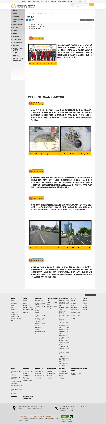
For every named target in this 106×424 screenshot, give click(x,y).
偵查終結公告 (74, 305)
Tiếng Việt (53, 1)
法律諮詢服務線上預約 (40, 307)
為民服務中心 (14, 314)
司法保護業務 (16, 36)
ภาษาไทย (47, 1)
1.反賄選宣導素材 (39, 371)
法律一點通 (37, 329)
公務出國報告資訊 (63, 322)
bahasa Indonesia (62, 1)
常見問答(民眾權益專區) (40, 332)
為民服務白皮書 (39, 300)
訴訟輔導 (77, 7)
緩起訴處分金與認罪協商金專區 (18, 49)
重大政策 (15, 53)
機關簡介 (15, 10)
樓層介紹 (25, 303)
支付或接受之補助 (63, 340)
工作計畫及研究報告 (64, 329)
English (41, 1)
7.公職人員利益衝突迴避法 (16, 390)
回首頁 (29, 1)
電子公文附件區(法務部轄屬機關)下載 (18, 59)
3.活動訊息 (49, 375)
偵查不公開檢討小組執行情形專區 (64, 364)
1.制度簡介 (49, 371)
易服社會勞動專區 (17, 42)
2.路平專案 (50, 13)
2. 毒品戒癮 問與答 (63, 373)
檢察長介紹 (14, 303)
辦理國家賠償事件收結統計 (64, 319)
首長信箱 (35, 1)
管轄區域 (13, 307)
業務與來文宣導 (75, 309)
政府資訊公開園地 (17, 24)
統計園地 (15, 30)
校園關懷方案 (26, 375)
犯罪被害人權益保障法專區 (18, 20)
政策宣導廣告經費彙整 (64, 353)
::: (10, 0)
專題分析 (85, 307)
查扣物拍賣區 (74, 307)
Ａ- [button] (85, 1)
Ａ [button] (88, 1)
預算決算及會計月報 (64, 338)
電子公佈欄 (15, 27)
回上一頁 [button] (84, 20)
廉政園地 (15, 33)
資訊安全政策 (33, 416)
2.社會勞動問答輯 (51, 373)
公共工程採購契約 (63, 325)
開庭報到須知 (38, 313)
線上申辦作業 (41, 416)
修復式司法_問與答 (27, 380)
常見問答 (70, 1)
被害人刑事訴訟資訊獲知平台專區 (52, 307)
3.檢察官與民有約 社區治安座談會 (16, 378)
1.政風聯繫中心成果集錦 (41, 13)
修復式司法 (25, 373)
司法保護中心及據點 (28, 371)
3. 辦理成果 (62, 375)
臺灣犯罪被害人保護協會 (16, 319)
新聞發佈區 (73, 303)
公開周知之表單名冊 (64, 327)
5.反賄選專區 (14, 383)
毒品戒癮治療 (16, 45)
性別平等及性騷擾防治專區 (64, 343)
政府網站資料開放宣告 (24, 416)
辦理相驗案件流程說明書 (40, 315)
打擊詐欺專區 (62, 356)
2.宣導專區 (13, 375)
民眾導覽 (15, 13)
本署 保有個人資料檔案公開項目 (64, 312)
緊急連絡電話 (77, 1)
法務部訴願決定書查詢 (64, 349)
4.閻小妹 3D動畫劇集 (16, 381)
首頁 (27, 13)
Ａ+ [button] (92, 1)
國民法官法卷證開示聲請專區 (40, 324)
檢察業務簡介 (14, 312)
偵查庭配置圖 (26, 305)
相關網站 (85, 309)
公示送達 (73, 318)
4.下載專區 (49, 378)
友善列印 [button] (91, 20)
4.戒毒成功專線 (62, 378)
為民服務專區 (16, 16)
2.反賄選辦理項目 (39, 373)
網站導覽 (24, 1)
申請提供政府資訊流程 (64, 316)
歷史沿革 (13, 305)
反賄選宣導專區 (17, 39)
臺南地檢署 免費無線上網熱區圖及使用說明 (28, 309)
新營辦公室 (25, 313)
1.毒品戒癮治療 (62, 371)
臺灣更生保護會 (15, 316)
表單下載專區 (38, 321)
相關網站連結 (16, 56)
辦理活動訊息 (26, 378)
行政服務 (85, 305)
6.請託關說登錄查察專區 (16, 386)
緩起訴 (85, 7)
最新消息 (81, 7)
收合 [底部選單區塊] (90, 295)
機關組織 (13, 309)
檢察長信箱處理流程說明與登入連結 (40, 303)
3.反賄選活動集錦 (39, 375)
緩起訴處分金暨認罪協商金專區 (76, 373)
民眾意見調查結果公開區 (64, 332)
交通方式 (25, 300)
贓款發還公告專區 (75, 316)
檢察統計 (85, 303)
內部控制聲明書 (63, 335)
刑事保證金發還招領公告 (76, 312)
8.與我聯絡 (13, 393)
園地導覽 (85, 300)
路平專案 (30, 17)
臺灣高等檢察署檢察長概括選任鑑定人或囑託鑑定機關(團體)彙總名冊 (64, 303)
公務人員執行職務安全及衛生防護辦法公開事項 (64, 360)
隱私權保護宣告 (49, 416)
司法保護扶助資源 (39, 319)
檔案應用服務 (38, 327)
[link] (27, 20)
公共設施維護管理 (63, 346)
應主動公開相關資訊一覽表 (64, 308)
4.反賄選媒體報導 (39, 378)
